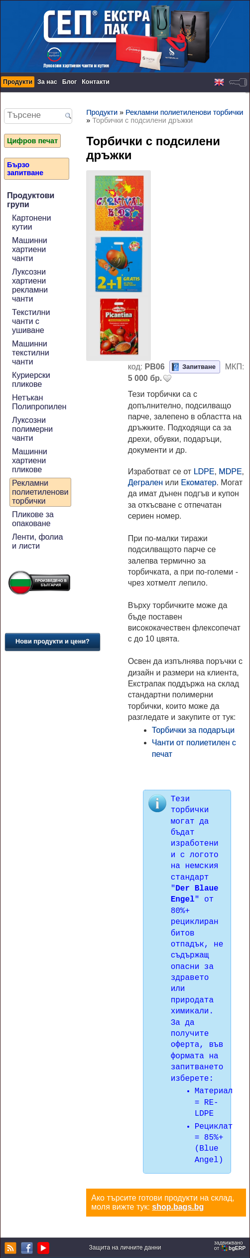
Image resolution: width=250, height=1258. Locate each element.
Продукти (17, 81)
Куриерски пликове (31, 379)
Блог (69, 81)
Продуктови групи (30, 200)
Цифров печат (32, 141)
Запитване (199, 366)
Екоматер (198, 482)
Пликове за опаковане (33, 519)
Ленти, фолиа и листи (37, 541)
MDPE (230, 471)
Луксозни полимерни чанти (32, 429)
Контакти (96, 81)
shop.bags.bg (178, 1207)
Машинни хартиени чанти (29, 249)
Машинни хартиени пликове (29, 460)
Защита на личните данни (125, 1247)
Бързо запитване (25, 169)
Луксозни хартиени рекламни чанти (30, 285)
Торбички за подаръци (193, 730)
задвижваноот (230, 1245)
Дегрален (145, 482)
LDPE (204, 471)
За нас (47, 81)
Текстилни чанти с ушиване (31, 321)
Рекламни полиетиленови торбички (40, 492)
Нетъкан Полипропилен (39, 402)
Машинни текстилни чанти (30, 352)
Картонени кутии (31, 222)
